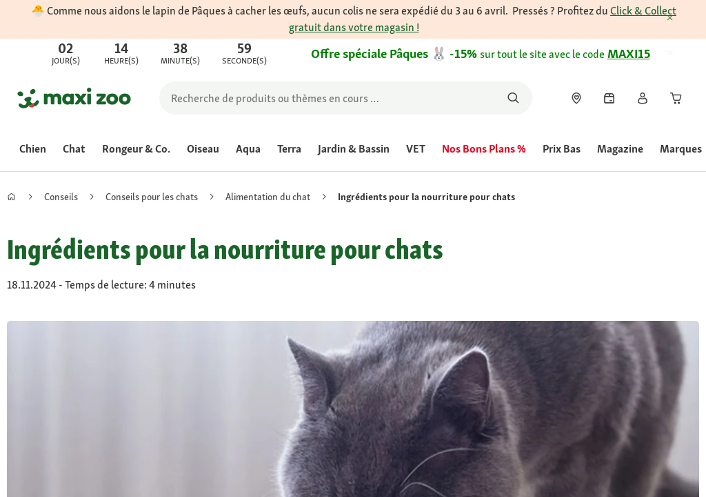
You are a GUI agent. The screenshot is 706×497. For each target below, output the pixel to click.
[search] (345, 98)
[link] (353, 54)
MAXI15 (628, 53)
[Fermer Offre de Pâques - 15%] (682, 53)
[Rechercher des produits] (513, 98)
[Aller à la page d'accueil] (74, 98)
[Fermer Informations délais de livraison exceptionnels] (682, 18)
